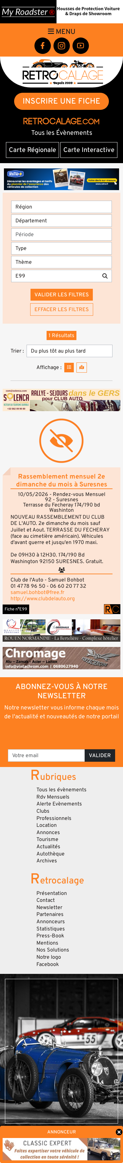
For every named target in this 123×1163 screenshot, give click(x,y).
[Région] (61, 207)
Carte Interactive (88, 150)
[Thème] (61, 262)
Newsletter (49, 907)
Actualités (48, 846)
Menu (61, 32)
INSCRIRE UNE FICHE (61, 101)
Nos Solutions (52, 949)
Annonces (48, 832)
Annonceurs (50, 921)
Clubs (43, 811)
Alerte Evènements (59, 803)
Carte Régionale (32, 150)
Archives (46, 860)
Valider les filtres (61, 294)
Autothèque (50, 853)
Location (46, 825)
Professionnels (54, 818)
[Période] (61, 234)
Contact (45, 900)
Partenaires (50, 914)
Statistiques (50, 928)
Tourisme (47, 839)
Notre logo (48, 957)
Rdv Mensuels (53, 797)
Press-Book (50, 935)
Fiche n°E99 (16, 609)
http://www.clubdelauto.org (42, 598)
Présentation (51, 893)
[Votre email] (46, 755)
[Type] (61, 248)
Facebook (47, 964)
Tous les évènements (61, 789)
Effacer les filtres (61, 309)
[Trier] (70, 351)
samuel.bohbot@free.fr (37, 592)
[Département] (61, 220)
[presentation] (62, 734)
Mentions (47, 943)
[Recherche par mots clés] (54, 276)
